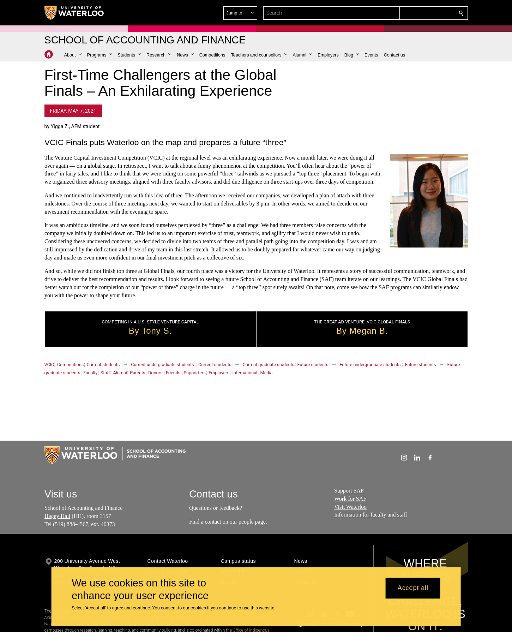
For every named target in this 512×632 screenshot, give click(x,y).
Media (266, 372)
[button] (410, 13)
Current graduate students (268, 364)
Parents (137, 372)
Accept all (413, 588)
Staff (105, 372)
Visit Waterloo (350, 506)
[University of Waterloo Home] (74, 13)
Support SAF (349, 491)
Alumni (120, 372)
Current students (103, 364)
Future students (313, 364)
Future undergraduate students (370, 364)
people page (252, 521)
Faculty (90, 372)
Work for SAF (350, 498)
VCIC (49, 364)
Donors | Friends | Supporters (177, 372)
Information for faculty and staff (370, 515)
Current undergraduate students (162, 364)
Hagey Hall (57, 516)
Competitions (70, 364)
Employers (219, 372)
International (244, 372)
